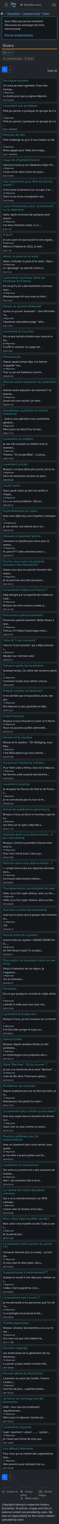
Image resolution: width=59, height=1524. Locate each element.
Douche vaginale (15, 1348)
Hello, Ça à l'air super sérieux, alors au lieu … (29, 900)
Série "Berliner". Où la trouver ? (25, 1064)
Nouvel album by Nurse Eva (23, 1373)
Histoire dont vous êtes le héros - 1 (27, 863)
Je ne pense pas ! (13, 1234)
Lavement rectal (31, 13)
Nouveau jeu (12, 356)
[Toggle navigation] (6, 5)
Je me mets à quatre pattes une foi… (24, 1155)
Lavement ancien (15, 464)
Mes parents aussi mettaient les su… (24, 1464)
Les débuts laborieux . (18, 1448)
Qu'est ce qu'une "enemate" (22, 306)
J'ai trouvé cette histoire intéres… (22, 878)
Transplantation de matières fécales (29, 888)
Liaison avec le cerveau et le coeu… (23, 1209)
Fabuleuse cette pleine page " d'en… (24, 321)
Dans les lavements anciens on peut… (25, 476)
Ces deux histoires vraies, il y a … (22, 225)
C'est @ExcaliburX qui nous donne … (24, 753)
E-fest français (13, 716)
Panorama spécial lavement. (23, 615)
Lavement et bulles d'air (20, 1014)
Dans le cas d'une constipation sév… (24, 196)
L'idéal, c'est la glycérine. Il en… (21, 1288)
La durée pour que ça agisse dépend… (25, 96)
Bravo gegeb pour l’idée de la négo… (24, 150)
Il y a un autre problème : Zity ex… (23, 501)
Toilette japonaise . (16, 1323)
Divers (46, 13)
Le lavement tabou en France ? (25, 589)
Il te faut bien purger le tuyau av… (23, 1029)
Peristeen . (10, 988)
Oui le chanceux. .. (14, 979)
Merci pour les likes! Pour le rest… (23, 429)
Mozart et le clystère (17, 737)
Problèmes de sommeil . (20, 1086)
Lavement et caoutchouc (21, 1165)
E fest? (8, 234)
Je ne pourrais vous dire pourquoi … (24, 580)
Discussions (13, 13)
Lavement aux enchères (20, 105)
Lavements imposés (17, 1427)
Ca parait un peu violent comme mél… (25, 1363)
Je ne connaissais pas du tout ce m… (24, 799)
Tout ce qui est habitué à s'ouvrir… (23, 372)
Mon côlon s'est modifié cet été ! (26, 1218)
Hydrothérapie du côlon (20, 511)
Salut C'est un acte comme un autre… (25, 1126)
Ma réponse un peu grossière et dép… (25, 706)
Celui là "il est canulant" (19, 640)
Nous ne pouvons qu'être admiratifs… (25, 727)
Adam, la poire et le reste (20, 256)
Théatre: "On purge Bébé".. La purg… (24, 454)
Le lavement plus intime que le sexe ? (29, 1111)
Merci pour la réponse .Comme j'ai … (24, 1417)
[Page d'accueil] (2, 13)
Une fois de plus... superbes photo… (24, 1389)
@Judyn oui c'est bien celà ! (19, 656)
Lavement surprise (16, 784)
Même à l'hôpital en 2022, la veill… (23, 246)
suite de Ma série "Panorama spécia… (25, 1076)
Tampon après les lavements (23, 665)
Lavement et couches (18, 331)
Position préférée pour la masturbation (20, 1138)
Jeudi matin (11, 485)
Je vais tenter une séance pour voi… (24, 526)
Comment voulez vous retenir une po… (26, 681)
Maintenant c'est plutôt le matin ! (22, 1101)
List (7, 52)
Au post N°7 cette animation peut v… (24, 551)
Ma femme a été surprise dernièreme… (26, 774)
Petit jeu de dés (14, 134)
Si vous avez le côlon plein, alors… (23, 1262)
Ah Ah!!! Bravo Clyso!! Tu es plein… (23, 950)
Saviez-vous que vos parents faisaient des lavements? (23, 563)
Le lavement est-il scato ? (21, 1297)
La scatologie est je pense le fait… (22, 1313)
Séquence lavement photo (22, 536)
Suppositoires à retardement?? (25, 1272)
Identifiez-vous (30, 4)
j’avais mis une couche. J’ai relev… (22, 400)
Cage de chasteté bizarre (21, 160)
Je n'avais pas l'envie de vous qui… (23, 1439)
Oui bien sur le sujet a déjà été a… (23, 825)
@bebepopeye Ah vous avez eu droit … (25, 296)
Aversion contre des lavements (25, 909)
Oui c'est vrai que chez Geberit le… (23, 1338)
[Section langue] (54, 5)
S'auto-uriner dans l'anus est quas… (24, 172)
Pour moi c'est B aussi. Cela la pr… (23, 853)
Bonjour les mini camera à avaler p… (24, 605)
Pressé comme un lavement (22, 690)
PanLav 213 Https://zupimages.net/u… (25, 630)
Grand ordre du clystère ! (21, 935)
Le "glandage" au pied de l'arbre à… (24, 268)
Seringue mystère (15, 80)
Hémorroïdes (12, 1039)
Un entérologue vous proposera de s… (25, 1055)
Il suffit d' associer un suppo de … (22, 347)
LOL (5, 925)
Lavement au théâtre (18, 439)
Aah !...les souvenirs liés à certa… (22, 1180)
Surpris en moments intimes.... (24, 762)
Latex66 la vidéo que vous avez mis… (24, 1004)
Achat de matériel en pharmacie (26, 809)
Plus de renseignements (19, 35)
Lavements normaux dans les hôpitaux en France (24, 279)
